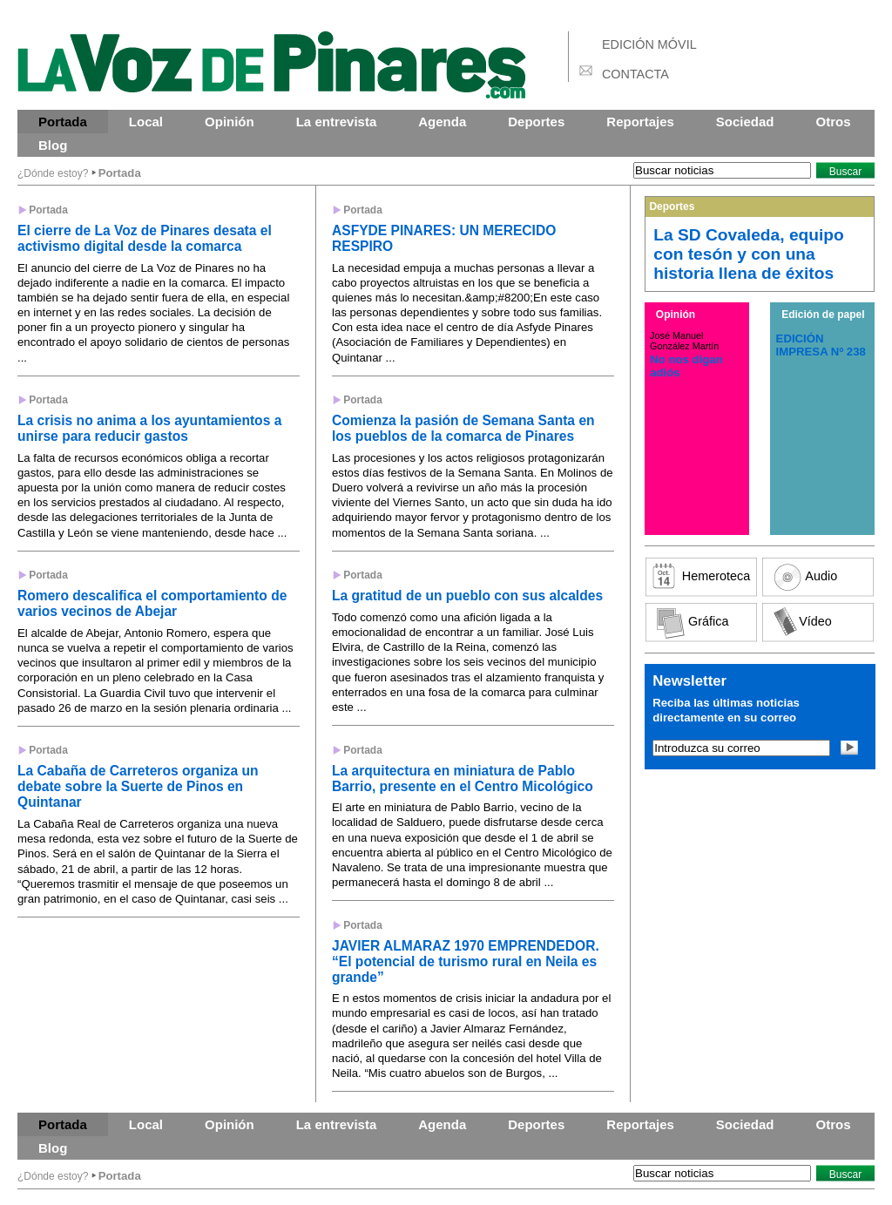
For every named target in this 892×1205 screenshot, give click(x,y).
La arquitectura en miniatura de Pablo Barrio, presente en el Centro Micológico (462, 778)
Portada (62, 121)
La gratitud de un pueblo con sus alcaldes (467, 595)
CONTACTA (635, 74)
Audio (821, 576)
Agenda (442, 121)
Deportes (536, 121)
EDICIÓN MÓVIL (649, 44)
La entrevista (336, 121)
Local (146, 121)
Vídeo (815, 621)
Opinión (229, 121)
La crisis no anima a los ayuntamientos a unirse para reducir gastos (149, 428)
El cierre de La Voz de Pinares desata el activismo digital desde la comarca (144, 238)
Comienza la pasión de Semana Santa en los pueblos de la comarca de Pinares (463, 428)
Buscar (845, 172)
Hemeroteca (716, 576)
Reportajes (640, 121)
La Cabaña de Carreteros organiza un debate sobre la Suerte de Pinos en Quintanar (137, 786)
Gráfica (708, 621)
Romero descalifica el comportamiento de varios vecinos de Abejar (152, 603)
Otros (833, 121)
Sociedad (745, 121)
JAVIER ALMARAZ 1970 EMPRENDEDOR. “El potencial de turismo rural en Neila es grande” (465, 961)
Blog (52, 145)
